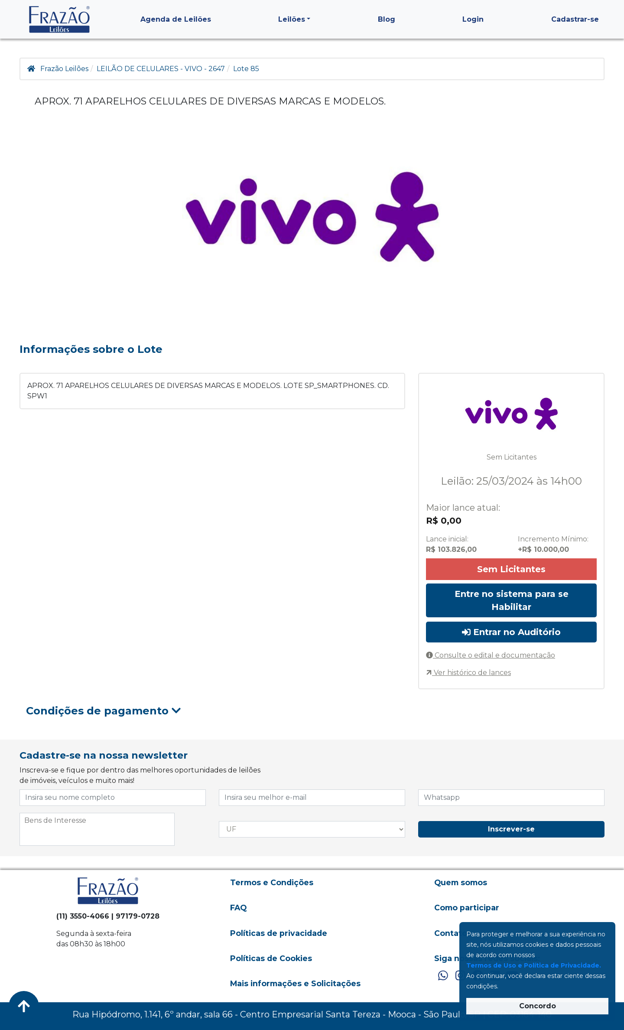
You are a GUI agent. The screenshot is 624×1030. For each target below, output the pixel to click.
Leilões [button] (291, 19)
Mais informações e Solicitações (295, 983)
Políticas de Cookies (271, 958)
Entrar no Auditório (511, 632)
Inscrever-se (511, 829)
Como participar (466, 907)
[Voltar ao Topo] (24, 1006)
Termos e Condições (271, 882)
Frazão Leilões (64, 69)
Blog (386, 19)
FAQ (238, 907)
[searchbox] (97, 820)
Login (473, 19)
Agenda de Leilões (175, 19)
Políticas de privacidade (278, 933)
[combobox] (97, 829)
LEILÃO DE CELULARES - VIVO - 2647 (161, 69)
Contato (450, 933)
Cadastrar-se (575, 19)
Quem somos (460, 882)
